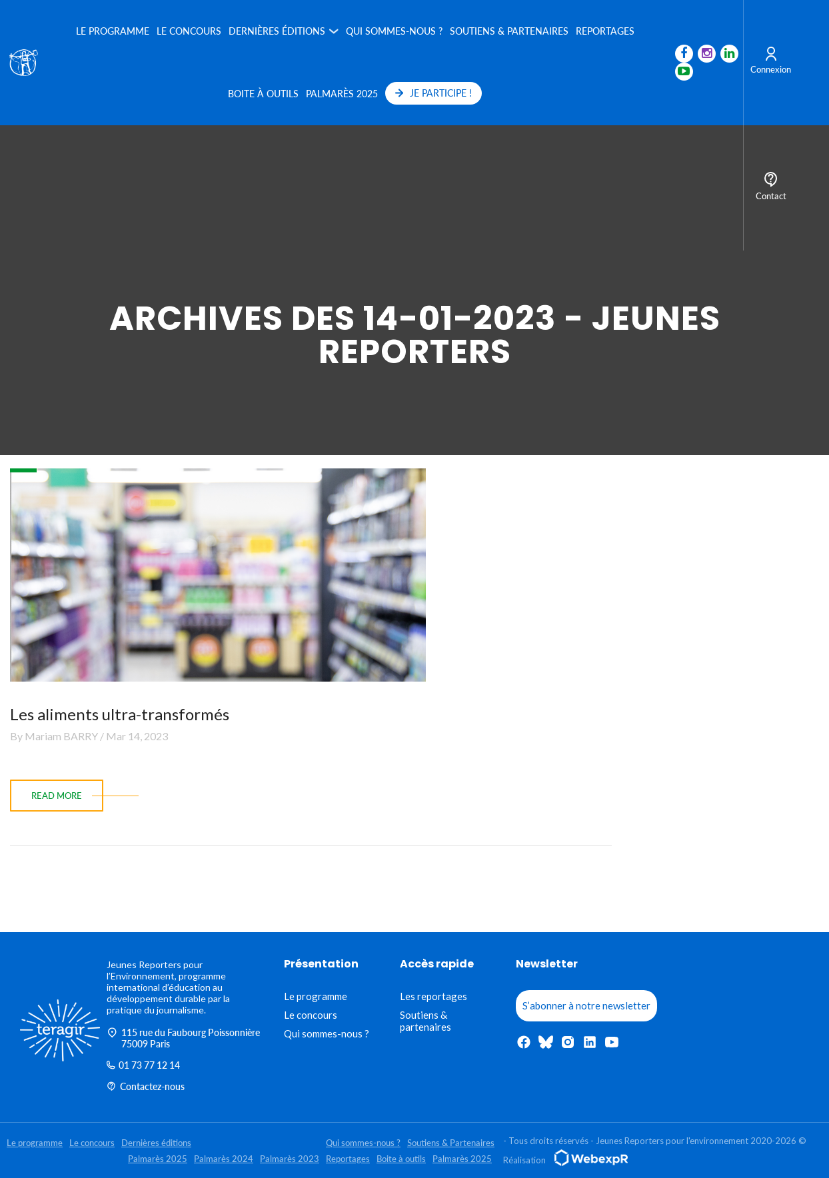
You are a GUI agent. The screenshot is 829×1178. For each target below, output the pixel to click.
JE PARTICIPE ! (433, 93)
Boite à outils (263, 93)
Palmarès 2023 (289, 1158)
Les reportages (433, 996)
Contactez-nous (146, 1086)
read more (56, 795)
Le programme (112, 31)
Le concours (189, 31)
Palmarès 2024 (223, 1158)
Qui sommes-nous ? (394, 31)
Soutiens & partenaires (425, 1021)
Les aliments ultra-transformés (119, 714)
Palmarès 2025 (342, 93)
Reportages (605, 31)
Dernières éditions (277, 31)
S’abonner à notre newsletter (586, 1005)
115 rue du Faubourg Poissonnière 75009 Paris (183, 1038)
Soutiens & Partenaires (509, 31)
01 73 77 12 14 (143, 1065)
